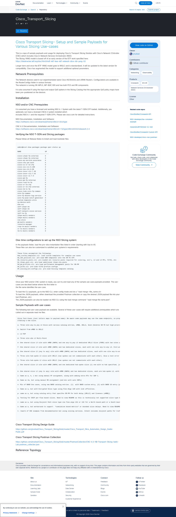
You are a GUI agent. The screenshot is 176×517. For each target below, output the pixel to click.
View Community (144, 165)
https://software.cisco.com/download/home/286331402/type (41, 122)
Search (33, 10)
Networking (135, 73)
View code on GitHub (144, 45)
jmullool (136, 54)
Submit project (153, 10)
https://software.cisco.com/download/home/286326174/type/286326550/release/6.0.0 (53, 129)
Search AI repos (135, 10)
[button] (151, 165)
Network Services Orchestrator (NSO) (142, 89)
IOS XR (144, 83)
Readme (23, 31)
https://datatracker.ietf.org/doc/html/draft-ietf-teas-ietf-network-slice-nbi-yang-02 (51, 61)
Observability (147, 73)
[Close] (63, 506)
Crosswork (135, 83)
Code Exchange (21, 10)
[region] (33, 510)
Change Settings (28, 513)
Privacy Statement (10, 513)
